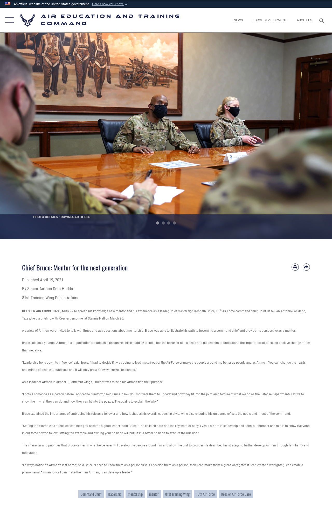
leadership (114, 494)
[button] (110, 4)
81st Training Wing (177, 494)
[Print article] (295, 267)
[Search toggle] (322, 20)
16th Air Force (205, 494)
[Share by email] (306, 267)
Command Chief (91, 494)
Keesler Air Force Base (236, 494)
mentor (154, 494)
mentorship (135, 494)
